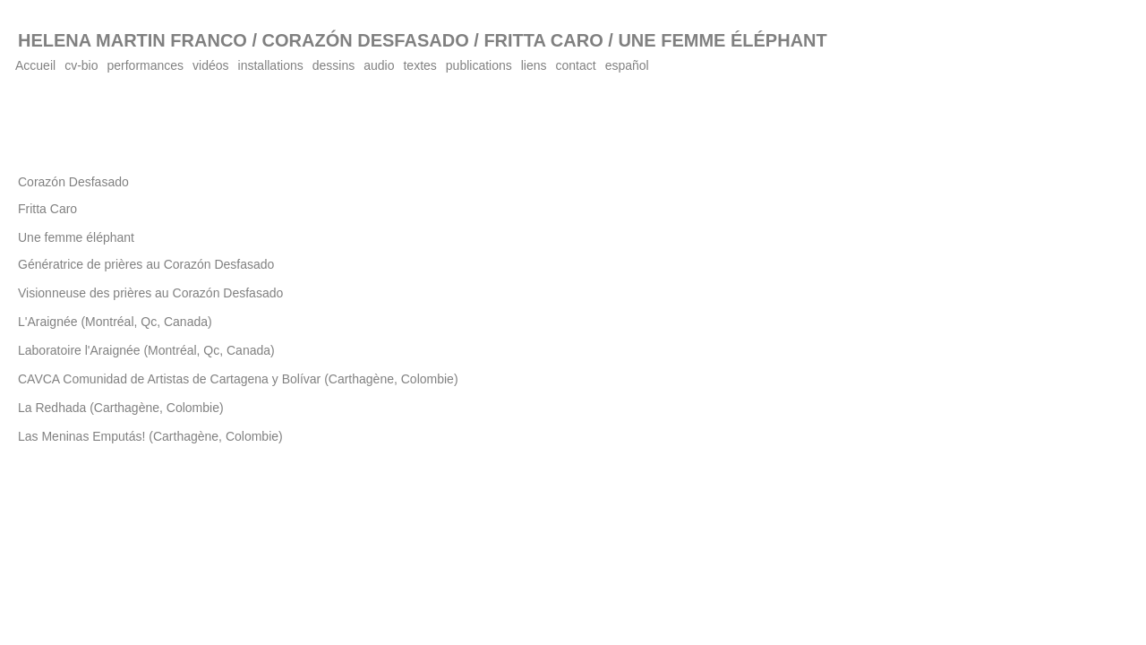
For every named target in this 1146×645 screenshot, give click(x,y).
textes (419, 65)
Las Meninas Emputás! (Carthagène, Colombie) (150, 436)
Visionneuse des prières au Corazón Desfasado (150, 293)
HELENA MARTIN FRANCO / (137, 40)
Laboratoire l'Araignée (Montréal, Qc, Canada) (146, 350)
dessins (333, 65)
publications (479, 65)
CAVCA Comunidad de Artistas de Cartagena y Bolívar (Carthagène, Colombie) (238, 379)
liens (534, 65)
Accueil (35, 65)
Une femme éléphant (76, 237)
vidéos (210, 65)
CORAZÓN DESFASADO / (368, 40)
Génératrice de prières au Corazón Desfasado (146, 264)
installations (271, 65)
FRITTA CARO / (547, 40)
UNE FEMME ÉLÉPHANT (722, 40)
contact (576, 65)
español (627, 65)
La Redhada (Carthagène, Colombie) (121, 407)
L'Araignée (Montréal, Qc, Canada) (115, 321)
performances (145, 65)
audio (378, 65)
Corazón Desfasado (73, 182)
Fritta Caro (47, 209)
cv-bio (81, 65)
